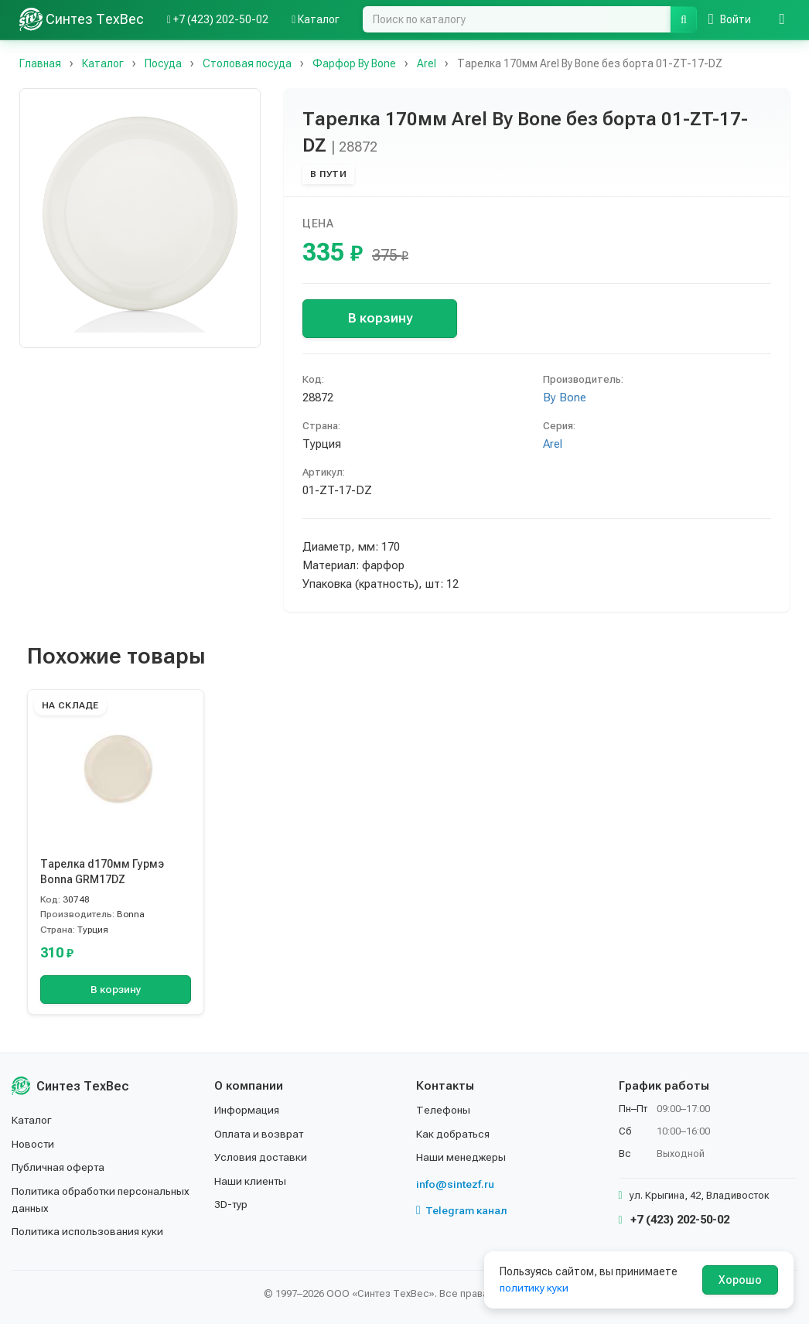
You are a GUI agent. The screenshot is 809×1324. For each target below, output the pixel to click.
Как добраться (454, 1134)
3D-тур (231, 1204)
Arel (552, 444)
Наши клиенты (251, 1181)
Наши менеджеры (461, 1157)
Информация (247, 1110)
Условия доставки (261, 1157)
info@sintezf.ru (455, 1184)
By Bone (564, 397)
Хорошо (740, 1280)
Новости (34, 1144)
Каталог (32, 1120)
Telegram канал (461, 1210)
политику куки (535, 1287)
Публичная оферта (59, 1167)
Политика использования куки (89, 1231)
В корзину (380, 318)
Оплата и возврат (260, 1134)
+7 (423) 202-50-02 (674, 1220)
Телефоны (443, 1110)
